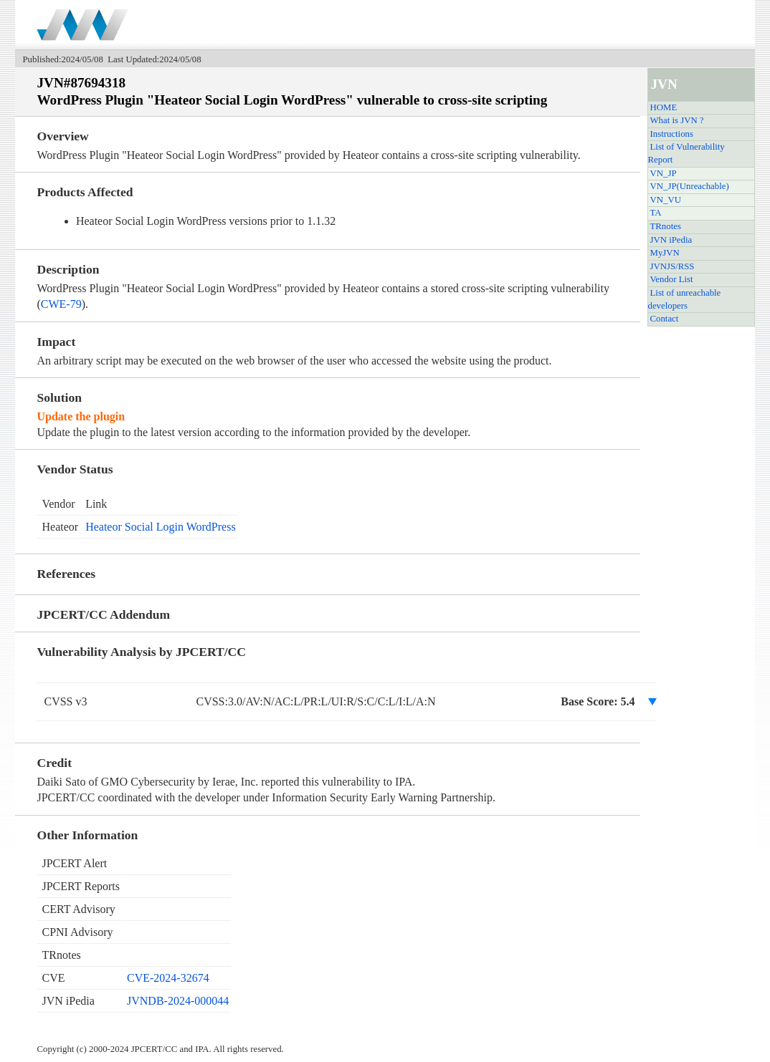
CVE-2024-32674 (168, 978)
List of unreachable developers (684, 299)
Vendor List (671, 279)
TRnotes (665, 226)
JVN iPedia (671, 240)
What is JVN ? (677, 120)
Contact (664, 319)
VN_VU (665, 200)
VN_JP (663, 173)
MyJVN (665, 253)
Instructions (671, 134)
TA (656, 213)
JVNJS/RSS (672, 266)
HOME (664, 107)
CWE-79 (61, 304)
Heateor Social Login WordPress (160, 527)
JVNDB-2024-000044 (178, 1001)
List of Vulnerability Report (686, 153)
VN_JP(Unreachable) (689, 186)
